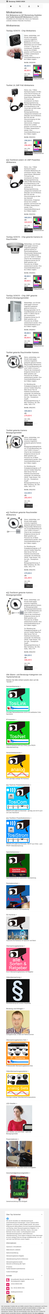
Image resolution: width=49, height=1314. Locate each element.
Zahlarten (17, 1249)
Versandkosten (17, 1246)
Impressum (9, 1246)
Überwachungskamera (23, 1228)
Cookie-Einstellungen (12, 1271)
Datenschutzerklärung (12, 1253)
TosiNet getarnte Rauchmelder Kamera (22, 352)
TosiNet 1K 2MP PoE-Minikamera (20, 85)
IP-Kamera (9, 1267)
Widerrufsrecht (10, 1249)
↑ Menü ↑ (24, 1312)
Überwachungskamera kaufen (14, 1262)
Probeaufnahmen (38, 72)
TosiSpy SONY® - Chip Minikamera (21, 31)
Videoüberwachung (11, 1235)
